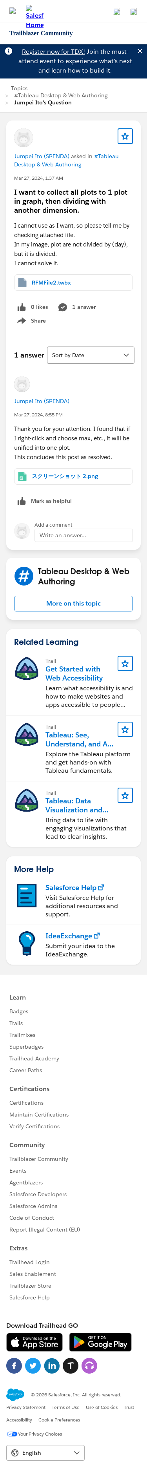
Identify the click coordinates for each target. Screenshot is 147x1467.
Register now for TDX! (53, 51)
